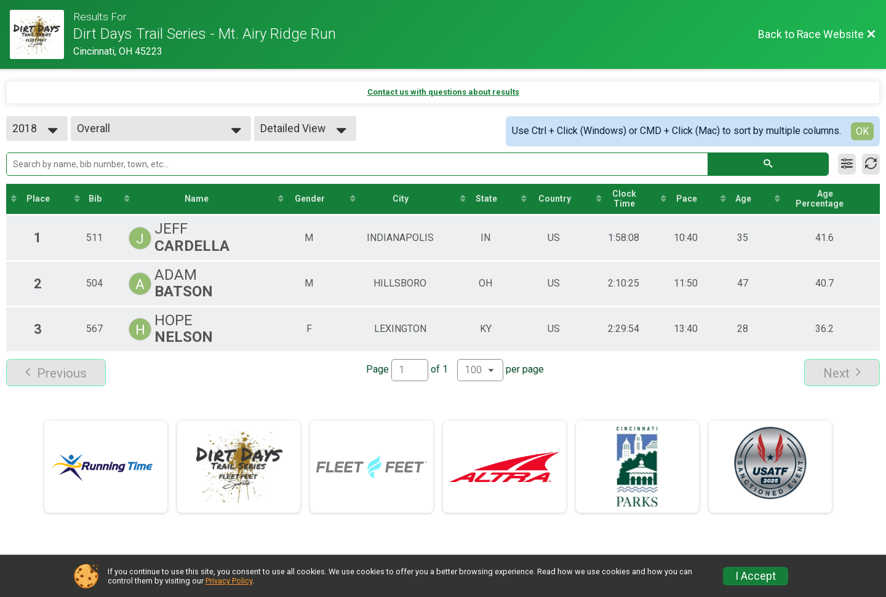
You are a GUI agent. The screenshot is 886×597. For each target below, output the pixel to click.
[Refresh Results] (871, 164)
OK (862, 131)
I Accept (755, 576)
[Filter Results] (847, 164)
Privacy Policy (229, 580)
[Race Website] (41, 34)
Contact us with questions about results (443, 92)
